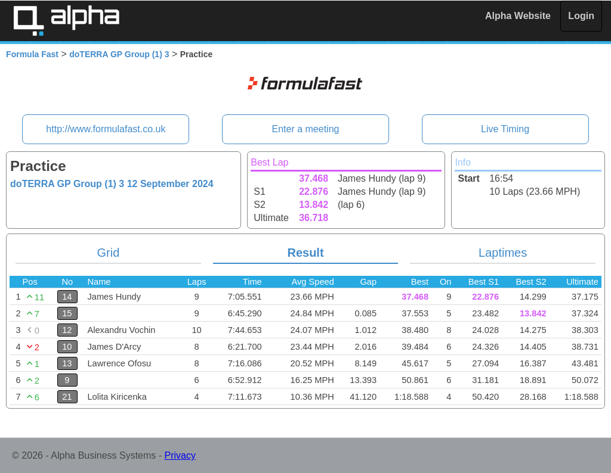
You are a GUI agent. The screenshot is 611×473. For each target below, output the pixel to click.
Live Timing (505, 129)
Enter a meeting (306, 129)
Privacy (180, 455)
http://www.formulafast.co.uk (105, 129)
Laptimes (503, 252)
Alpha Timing (66, 21)
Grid (108, 252)
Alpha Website (518, 16)
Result (305, 252)
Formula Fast (32, 54)
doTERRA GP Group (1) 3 (119, 54)
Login (581, 16)
